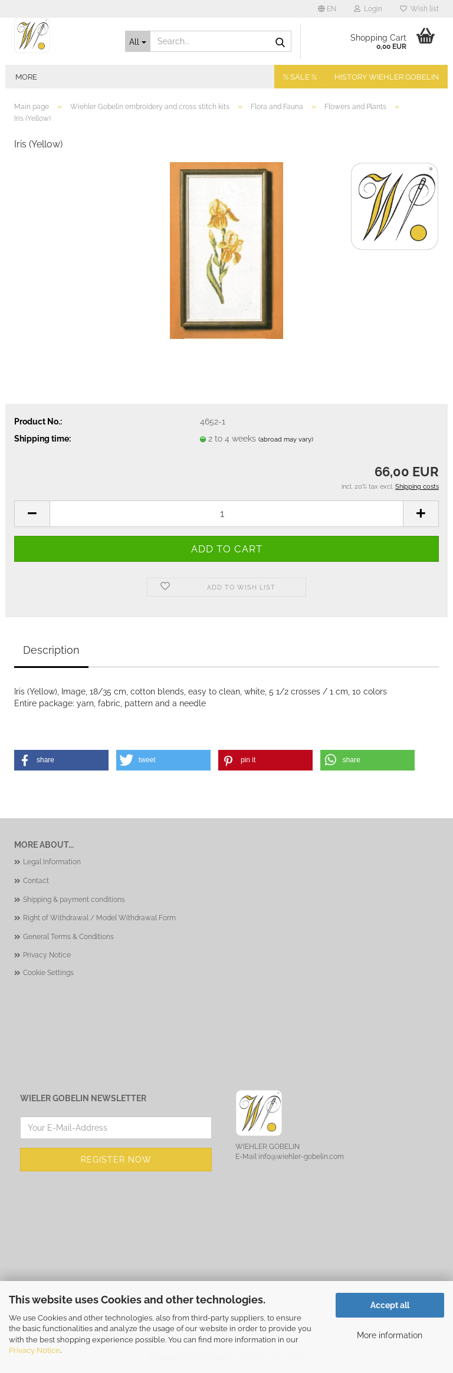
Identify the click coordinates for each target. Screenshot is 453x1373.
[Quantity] (226, 514)
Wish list (419, 9)
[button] (327, 9)
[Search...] (138, 41)
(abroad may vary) (285, 439)
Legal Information (52, 862)
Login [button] (368, 9)
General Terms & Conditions (68, 937)
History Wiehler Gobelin (386, 77)
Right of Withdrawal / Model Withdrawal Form (99, 918)
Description (51, 650)
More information (389, 1335)
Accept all (389, 1305)
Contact (36, 881)
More (26, 77)
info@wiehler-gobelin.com (301, 1157)
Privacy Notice (34, 1350)
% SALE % (300, 77)
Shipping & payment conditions (74, 899)
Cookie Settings (48, 973)
